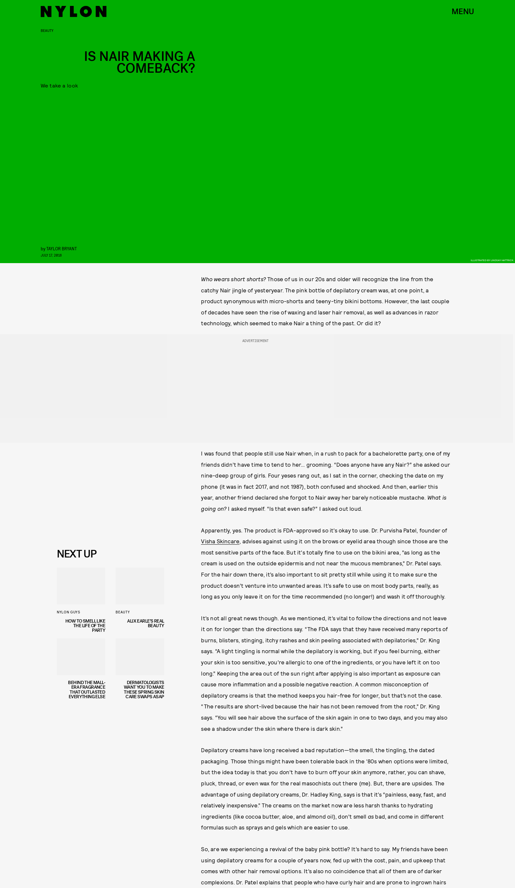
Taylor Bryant (61, 248)
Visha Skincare (220, 541)
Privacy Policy (89, 530)
